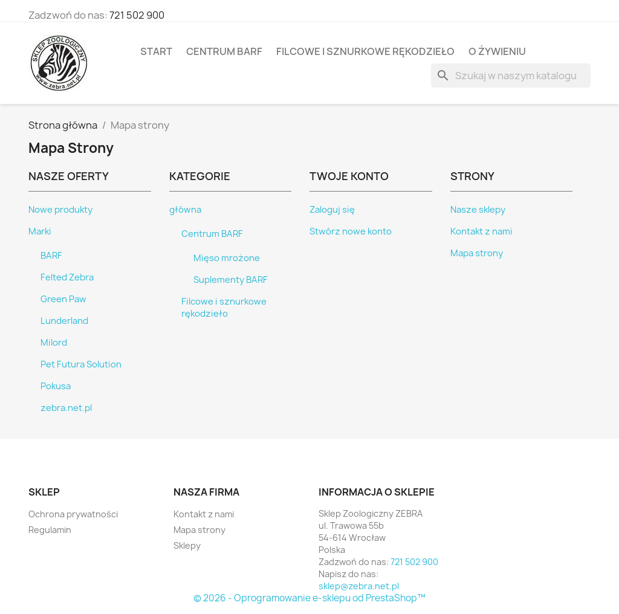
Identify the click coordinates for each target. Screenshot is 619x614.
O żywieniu (497, 51)
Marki (39, 231)
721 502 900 (136, 15)
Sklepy (187, 545)
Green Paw (63, 299)
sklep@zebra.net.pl (359, 586)
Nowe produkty (60, 210)
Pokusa (56, 386)
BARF (51, 256)
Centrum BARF (224, 51)
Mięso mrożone (226, 258)
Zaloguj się (332, 210)
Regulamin (49, 529)
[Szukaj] (511, 75)
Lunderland (64, 321)
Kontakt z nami (481, 231)
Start (156, 51)
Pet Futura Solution (81, 364)
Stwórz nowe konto (351, 231)
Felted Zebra (67, 277)
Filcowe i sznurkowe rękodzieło (365, 51)
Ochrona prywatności (73, 514)
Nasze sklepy (477, 210)
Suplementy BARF (230, 280)
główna (185, 210)
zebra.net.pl (66, 408)
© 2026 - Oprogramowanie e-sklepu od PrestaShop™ (309, 598)
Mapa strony (476, 253)
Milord (54, 343)
